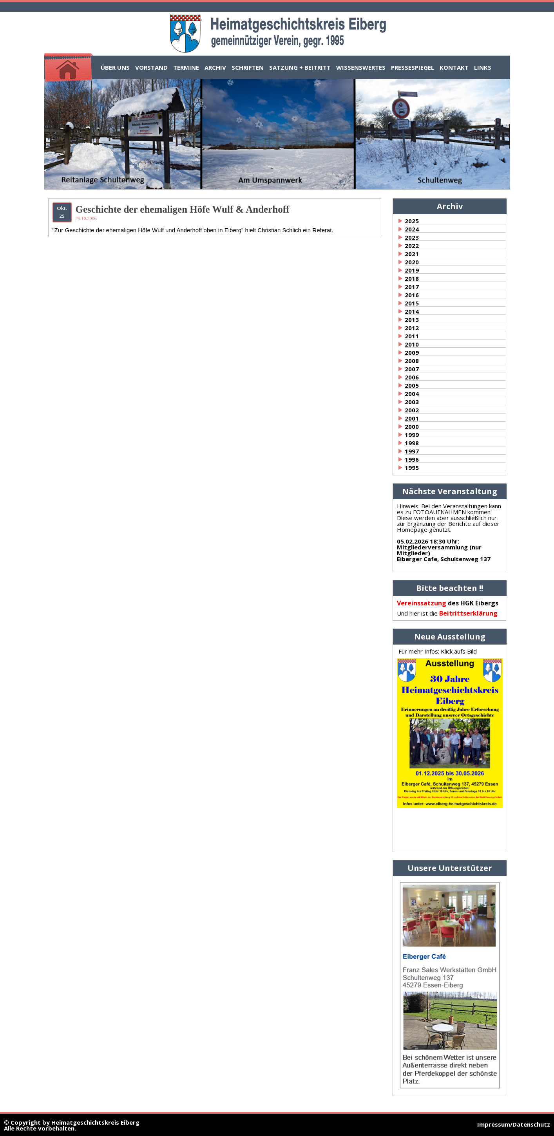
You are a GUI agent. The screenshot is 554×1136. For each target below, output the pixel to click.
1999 (412, 435)
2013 (412, 319)
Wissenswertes (361, 67)
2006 (412, 377)
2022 (412, 245)
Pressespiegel (412, 67)
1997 (412, 451)
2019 (412, 270)
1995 (412, 467)
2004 (412, 393)
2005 (412, 385)
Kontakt (454, 67)
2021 (412, 254)
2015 (412, 303)
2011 (412, 336)
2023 (412, 237)
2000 (412, 426)
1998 (412, 443)
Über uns (115, 67)
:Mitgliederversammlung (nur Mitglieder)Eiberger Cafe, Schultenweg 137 (444, 550)
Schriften (248, 67)
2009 (412, 352)
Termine (186, 67)
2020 (412, 262)
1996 (412, 459)
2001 (412, 418)
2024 (412, 229)
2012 (412, 328)
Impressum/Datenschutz (513, 1124)
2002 (412, 410)
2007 (412, 369)
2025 (412, 221)
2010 (412, 344)
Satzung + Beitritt (300, 67)
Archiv (215, 67)
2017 (412, 287)
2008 (412, 361)
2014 (412, 311)
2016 (412, 295)
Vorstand (151, 67)
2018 (412, 278)
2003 (412, 402)
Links (482, 67)
